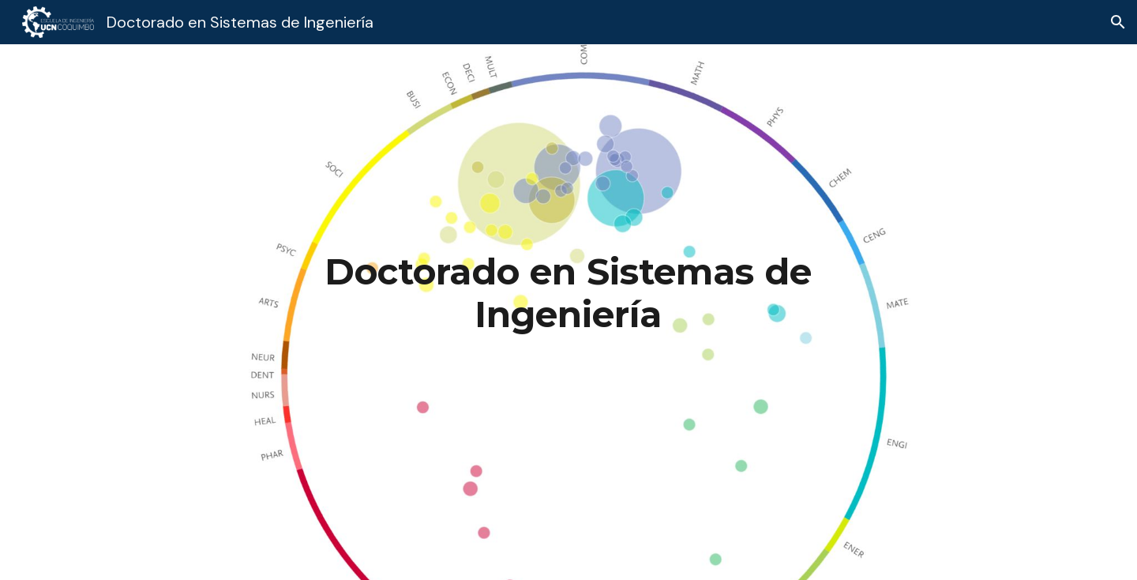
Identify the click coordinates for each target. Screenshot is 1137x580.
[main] (569, 293)
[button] (1118, 22)
